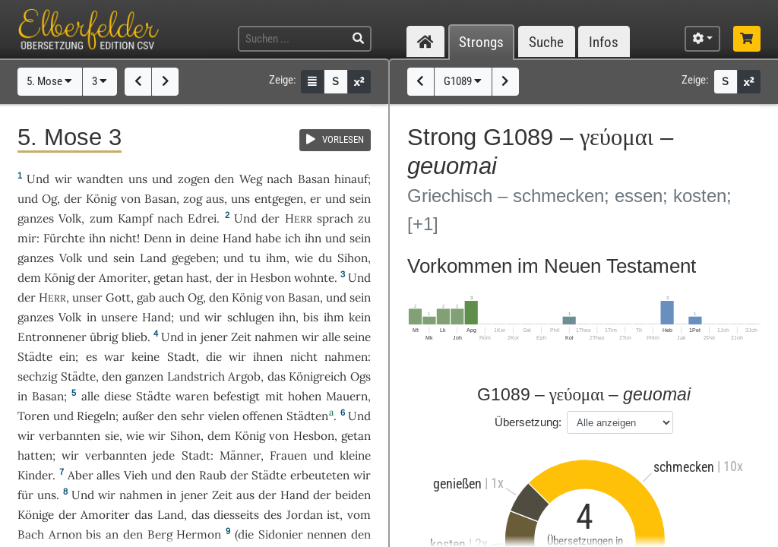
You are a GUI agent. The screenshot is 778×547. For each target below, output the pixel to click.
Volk (70, 218)
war (114, 356)
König (101, 198)
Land (153, 258)
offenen (262, 416)
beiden (353, 495)
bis (310, 317)
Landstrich (196, 376)
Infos (603, 42)
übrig (104, 337)
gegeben (194, 258)
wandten (100, 179)
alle (331, 337)
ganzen (144, 376)
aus (215, 198)
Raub (212, 475)
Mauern (347, 396)
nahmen (276, 337)
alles (108, 475)
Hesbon (270, 277)
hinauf (351, 179)
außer (138, 416)
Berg (159, 534)
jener (214, 337)
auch (172, 297)
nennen (326, 534)
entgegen (279, 198)
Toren (33, 416)
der (225, 277)
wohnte (314, 277)
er (315, 198)
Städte (34, 356)
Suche (546, 42)
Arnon (65, 534)
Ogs (360, 376)
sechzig (37, 376)
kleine (355, 455)
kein (360, 317)
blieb (134, 337)
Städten (307, 416)
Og (49, 198)
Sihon (352, 258)
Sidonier (280, 534)
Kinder (34, 475)
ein (67, 356)
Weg (250, 179)
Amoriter (123, 277)
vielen (223, 416)
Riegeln (96, 416)
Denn (158, 238)
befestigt (236, 396)
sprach (335, 218)
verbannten (69, 435)
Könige (35, 514)
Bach (30, 534)
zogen (194, 179)
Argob (244, 376)
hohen (304, 396)
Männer (240, 455)
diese (117, 396)
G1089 (463, 81)
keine (145, 356)
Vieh (135, 475)
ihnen (268, 356)
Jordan (304, 514)
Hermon (198, 534)
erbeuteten (319, 475)
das (200, 514)
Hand (237, 238)
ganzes (35, 218)
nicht (123, 238)
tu (255, 258)
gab (146, 297)
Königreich (317, 376)
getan (168, 277)
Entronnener (52, 337)
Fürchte (64, 238)
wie (304, 258)
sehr (192, 416)
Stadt (181, 356)
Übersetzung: (528, 422)
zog (192, 198)
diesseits (236, 514)
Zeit (241, 337)
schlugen (250, 317)
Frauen (288, 455)
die (214, 356)
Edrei (202, 218)
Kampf (135, 218)
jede (164, 455)
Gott (118, 297)
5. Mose (49, 81)
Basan (314, 179)
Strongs (481, 42)
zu (364, 218)
